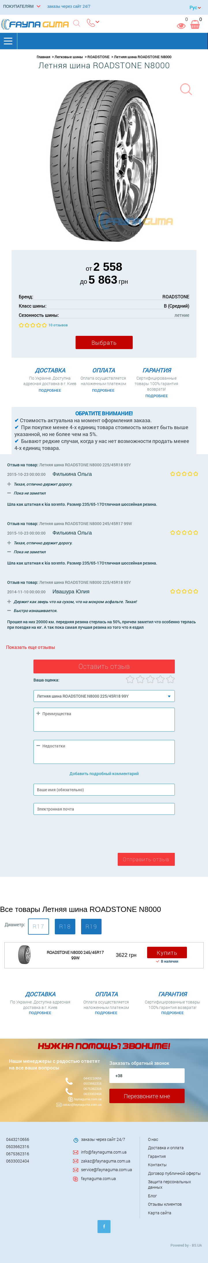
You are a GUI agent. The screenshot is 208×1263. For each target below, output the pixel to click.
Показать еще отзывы (30, 647)
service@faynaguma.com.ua (106, 1169)
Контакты (157, 1164)
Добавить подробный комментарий (104, 773)
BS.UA (197, 1245)
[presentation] (77, 835)
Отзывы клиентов (165, 1204)
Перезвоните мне (147, 1096)
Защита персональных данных (169, 1184)
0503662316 (93, 1083)
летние (182, 315)
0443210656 (93, 1078)
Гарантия (157, 1156)
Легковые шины (69, 56)
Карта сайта (159, 1212)
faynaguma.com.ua (88, 1099)
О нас (153, 1139)
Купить (167, 952)
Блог (152, 1195)
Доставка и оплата (166, 1147)
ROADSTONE (98, 56)
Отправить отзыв (146, 859)
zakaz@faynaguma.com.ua (82, 1104)
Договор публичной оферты (174, 1173)
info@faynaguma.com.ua (104, 1152)
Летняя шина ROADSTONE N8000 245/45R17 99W (85, 523)
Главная (43, 56)
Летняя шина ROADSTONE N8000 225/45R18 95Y (85, 464)
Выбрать (104, 342)
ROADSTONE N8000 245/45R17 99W (75, 955)
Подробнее (50, 390)
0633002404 (93, 1094)
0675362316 (93, 1088)
